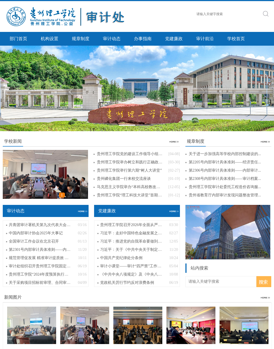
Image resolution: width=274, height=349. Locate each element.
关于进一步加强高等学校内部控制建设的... (225, 154)
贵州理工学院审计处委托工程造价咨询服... (225, 187)
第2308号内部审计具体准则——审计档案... (225, 179)
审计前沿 (205, 38)
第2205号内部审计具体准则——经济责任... (225, 162)
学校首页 (236, 38)
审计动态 (111, 38)
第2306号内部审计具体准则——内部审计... (225, 170)
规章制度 (80, 38)
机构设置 (49, 38)
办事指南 (143, 38)
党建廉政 (174, 38)
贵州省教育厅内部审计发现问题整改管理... (225, 195)
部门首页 (18, 38)
